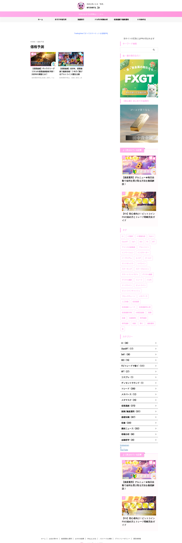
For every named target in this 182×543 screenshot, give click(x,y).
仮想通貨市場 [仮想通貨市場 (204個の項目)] (127, 305)
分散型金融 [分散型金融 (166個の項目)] (140, 305)
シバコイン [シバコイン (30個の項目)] (141, 256)
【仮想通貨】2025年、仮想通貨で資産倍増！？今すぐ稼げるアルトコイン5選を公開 (70, 71)
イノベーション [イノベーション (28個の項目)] (127, 246)
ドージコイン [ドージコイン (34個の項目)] (127, 278)
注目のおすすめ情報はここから (91, 14)
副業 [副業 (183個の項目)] (149, 305)
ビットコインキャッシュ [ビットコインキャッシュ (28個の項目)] (131, 284)
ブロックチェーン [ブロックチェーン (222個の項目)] (128, 289)
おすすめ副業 (79, 525)
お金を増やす (53, 525)
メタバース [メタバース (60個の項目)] (143, 289)
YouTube (124, 443)
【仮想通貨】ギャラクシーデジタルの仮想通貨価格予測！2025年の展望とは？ (43, 71)
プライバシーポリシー (122, 525)
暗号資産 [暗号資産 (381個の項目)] (143, 311)
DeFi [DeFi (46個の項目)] (133, 235)
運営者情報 (137, 525)
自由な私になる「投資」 (95, 530)
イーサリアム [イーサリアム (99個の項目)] (127, 251)
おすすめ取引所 (60, 19)
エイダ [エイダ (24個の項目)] (138, 251)
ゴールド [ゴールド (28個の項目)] (148, 251)
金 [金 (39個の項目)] (122, 322)
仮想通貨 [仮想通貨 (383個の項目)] (135, 295)
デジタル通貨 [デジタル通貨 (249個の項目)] (127, 273)
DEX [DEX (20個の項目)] (141, 235)
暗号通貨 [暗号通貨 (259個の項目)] (125, 316)
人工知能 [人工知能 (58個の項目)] (125, 295)
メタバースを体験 (106, 525)
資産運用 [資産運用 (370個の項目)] (150, 316)
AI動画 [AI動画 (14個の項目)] (130, 229)
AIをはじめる (91, 525)
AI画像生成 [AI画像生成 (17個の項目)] (141, 229)
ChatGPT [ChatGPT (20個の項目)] (125, 235)
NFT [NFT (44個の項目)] (153, 235)
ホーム (40, 19)
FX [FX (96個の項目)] (147, 235)
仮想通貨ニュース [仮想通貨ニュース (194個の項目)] (128, 300)
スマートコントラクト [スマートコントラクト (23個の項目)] (130, 267)
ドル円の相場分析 (101, 19)
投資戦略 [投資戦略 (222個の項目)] (132, 311)
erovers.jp (93, 7)
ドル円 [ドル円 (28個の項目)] (148, 273)
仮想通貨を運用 (66, 525)
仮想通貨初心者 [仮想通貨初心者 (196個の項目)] (145, 300)
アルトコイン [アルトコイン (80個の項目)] (144, 240)
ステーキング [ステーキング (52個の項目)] (127, 262)
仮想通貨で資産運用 (121, 19)
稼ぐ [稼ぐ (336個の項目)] (141, 316)
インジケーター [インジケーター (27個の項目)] (143, 246)
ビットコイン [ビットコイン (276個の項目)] (141, 278)
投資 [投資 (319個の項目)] (123, 311)
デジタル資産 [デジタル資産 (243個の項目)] (147, 267)
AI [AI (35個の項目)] (123, 229)
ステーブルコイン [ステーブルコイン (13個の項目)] (142, 262)
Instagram (124, 438)
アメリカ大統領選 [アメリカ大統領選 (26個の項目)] (128, 240)
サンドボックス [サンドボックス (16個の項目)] (127, 256)
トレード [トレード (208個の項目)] (139, 273)
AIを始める (141, 19)
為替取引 (81, 19)
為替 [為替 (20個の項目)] (134, 316)
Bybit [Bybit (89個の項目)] (151, 229)
